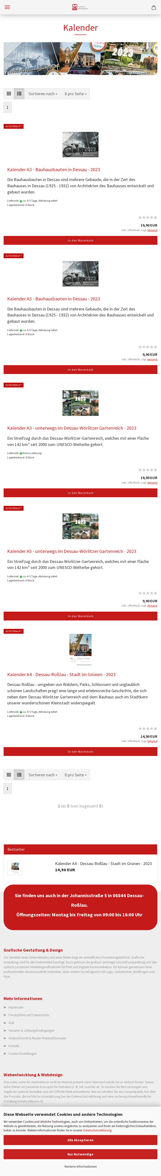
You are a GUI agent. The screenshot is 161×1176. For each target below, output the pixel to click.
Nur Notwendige (80, 1154)
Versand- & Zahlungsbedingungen (31, 1030)
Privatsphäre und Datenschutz (29, 1015)
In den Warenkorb (80, 240)
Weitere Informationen (80, 1166)
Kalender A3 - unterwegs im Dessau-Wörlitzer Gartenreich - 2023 (71, 428)
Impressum (16, 1007)
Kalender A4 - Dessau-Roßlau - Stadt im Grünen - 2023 (61, 674)
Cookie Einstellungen (22, 1053)
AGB (11, 1023)
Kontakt (13, 1046)
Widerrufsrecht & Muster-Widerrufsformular (37, 1038)
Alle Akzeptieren (80, 1140)
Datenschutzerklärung (97, 1130)
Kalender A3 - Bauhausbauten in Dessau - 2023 (53, 169)
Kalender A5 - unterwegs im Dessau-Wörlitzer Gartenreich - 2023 (71, 551)
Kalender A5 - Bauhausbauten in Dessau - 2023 (53, 299)
